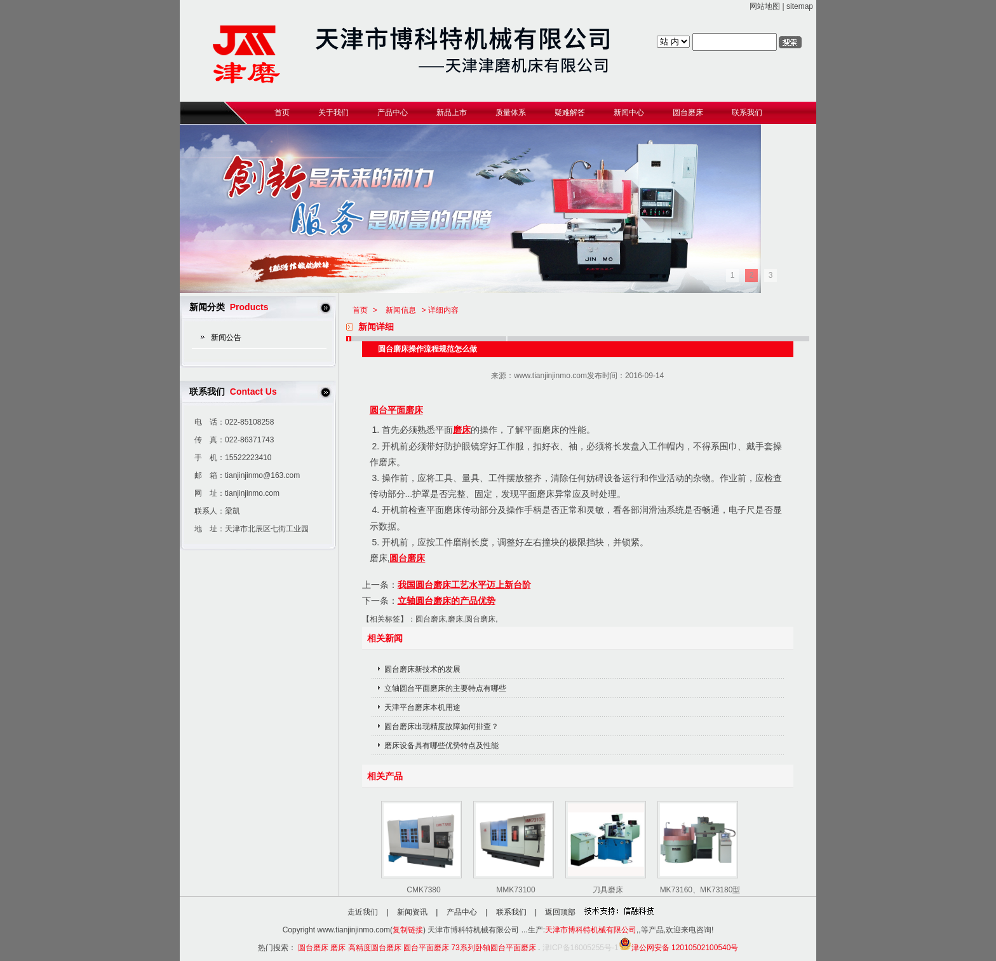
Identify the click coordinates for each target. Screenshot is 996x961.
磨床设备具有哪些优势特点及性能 (441, 745)
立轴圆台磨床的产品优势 (446, 601)
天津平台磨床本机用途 (422, 707)
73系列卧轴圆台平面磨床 (493, 947)
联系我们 (511, 912)
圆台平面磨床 (396, 410)
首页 (360, 310)
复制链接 (408, 929)
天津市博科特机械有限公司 (590, 929)
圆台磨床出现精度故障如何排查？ (441, 726)
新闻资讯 (412, 912)
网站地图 (765, 6)
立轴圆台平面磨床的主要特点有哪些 (445, 688)
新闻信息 (401, 310)
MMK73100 (515, 889)
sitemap (799, 6)
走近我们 (362, 912)
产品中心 (462, 912)
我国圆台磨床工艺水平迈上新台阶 (464, 585)
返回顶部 (560, 912)
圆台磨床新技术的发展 (422, 669)
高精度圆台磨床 (374, 947)
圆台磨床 (407, 558)
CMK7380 (423, 889)
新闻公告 (226, 337)
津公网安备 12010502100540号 (679, 947)
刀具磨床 (608, 889)
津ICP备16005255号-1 (580, 947)
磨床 (462, 430)
